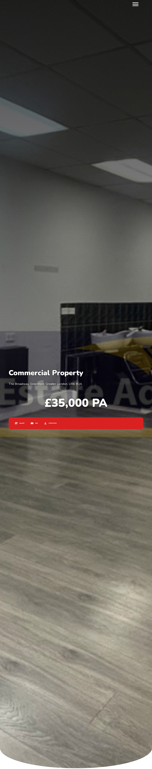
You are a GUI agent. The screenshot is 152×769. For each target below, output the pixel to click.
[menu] (135, 5)
